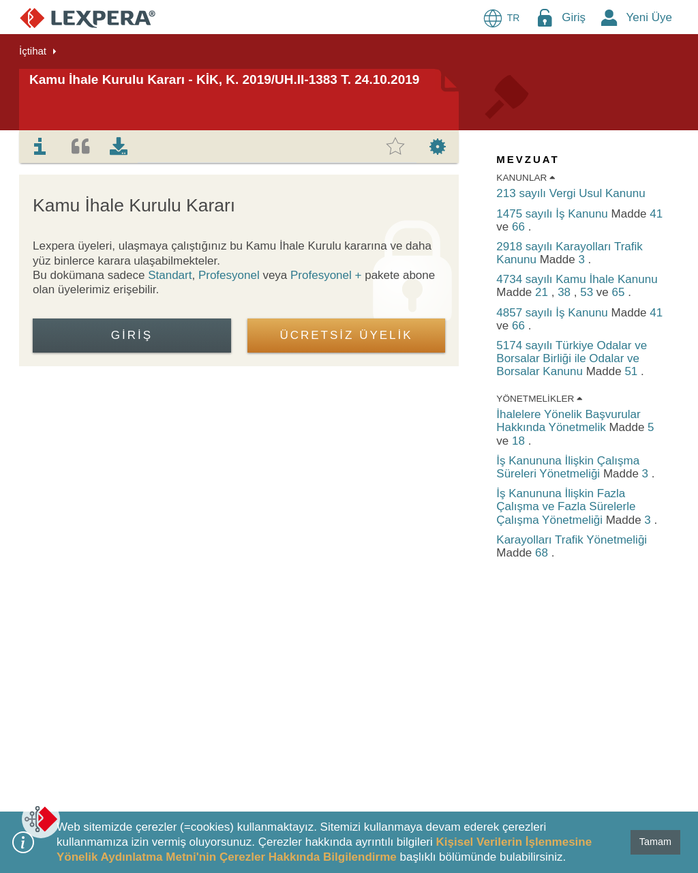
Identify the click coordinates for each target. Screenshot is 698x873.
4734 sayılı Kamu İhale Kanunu (576, 279)
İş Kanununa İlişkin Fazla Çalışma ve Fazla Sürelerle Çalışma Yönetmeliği (565, 506)
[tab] (40, 146)
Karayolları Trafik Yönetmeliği (571, 539)
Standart (170, 275)
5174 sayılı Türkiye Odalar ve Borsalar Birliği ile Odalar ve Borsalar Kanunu (571, 358)
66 (520, 226)
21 (543, 292)
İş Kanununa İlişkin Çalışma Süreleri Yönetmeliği (567, 467)
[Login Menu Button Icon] (544, 17)
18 (520, 440)
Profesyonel (229, 275)
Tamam (655, 841)
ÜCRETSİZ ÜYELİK (345, 335)
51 (632, 371)
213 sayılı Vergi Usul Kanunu (570, 193)
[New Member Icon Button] (609, 17)
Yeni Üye (649, 17)
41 (656, 213)
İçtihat (32, 51)
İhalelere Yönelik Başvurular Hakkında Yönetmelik (568, 421)
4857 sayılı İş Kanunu (553, 312)
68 (543, 552)
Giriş (574, 17)
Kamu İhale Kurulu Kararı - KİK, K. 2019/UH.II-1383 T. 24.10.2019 (224, 79)
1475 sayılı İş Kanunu (553, 213)
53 (588, 292)
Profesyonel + (327, 275)
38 (566, 292)
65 (620, 292)
